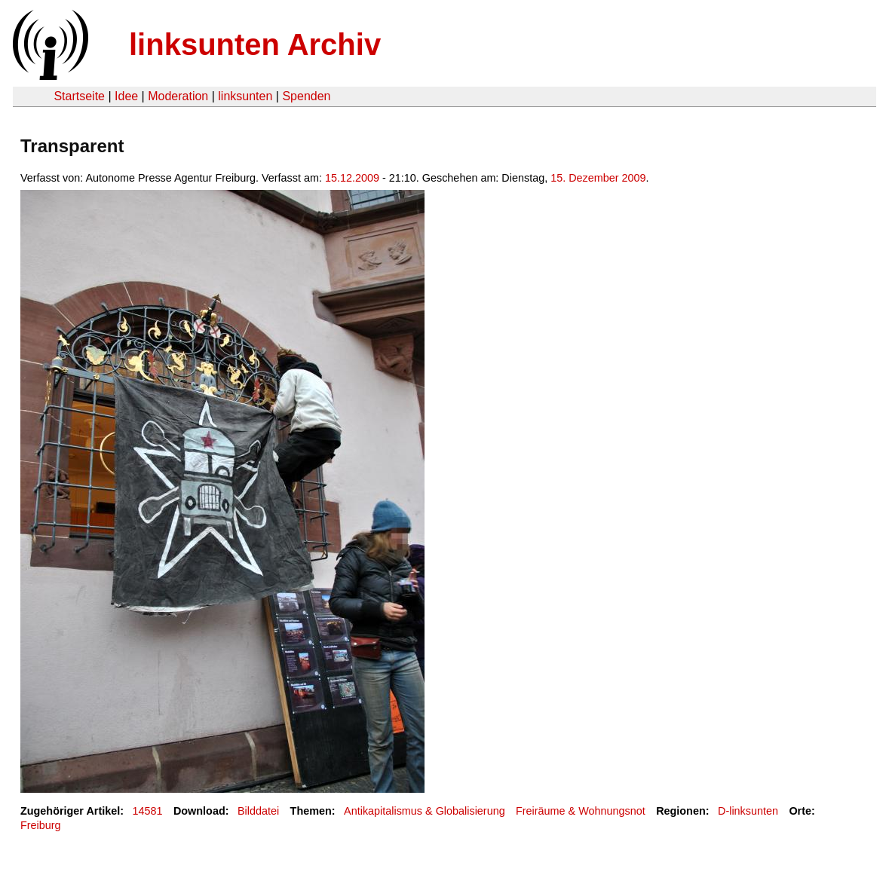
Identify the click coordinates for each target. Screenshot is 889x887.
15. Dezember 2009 (597, 178)
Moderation (178, 96)
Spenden (306, 96)
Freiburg (40, 825)
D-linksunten (748, 811)
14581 (148, 811)
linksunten (245, 96)
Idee (126, 96)
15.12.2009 (352, 178)
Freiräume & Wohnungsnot (580, 811)
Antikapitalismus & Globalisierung (424, 811)
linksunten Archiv (255, 44)
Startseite (79, 96)
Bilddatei (258, 811)
